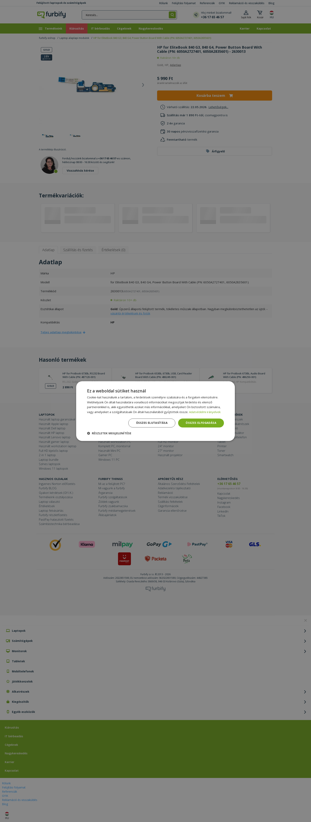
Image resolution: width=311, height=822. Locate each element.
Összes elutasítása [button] (152, 423)
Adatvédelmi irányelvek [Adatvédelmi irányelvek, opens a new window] (205, 412)
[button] (109, 433)
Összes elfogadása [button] (201, 423)
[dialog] (155, 411)
